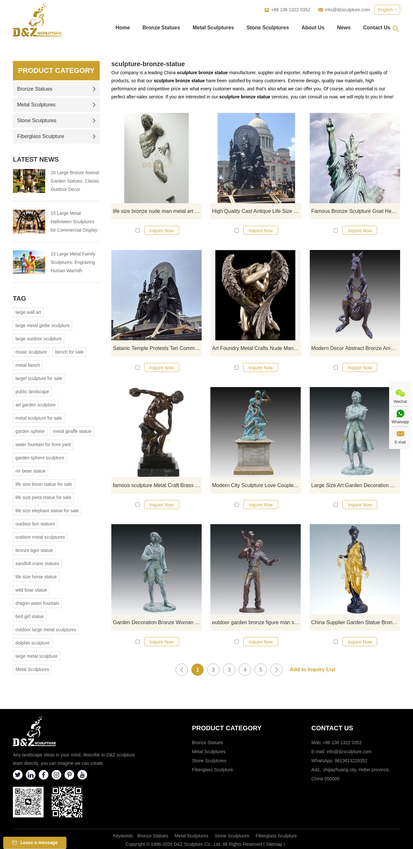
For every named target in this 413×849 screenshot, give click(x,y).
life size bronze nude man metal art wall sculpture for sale (157, 211)
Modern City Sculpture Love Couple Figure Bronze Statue (256, 485)
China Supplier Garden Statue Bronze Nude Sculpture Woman (355, 622)
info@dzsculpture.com (347, 9)
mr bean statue (30, 471)
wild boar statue (31, 590)
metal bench (27, 365)
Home (123, 27)
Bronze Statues (161, 27)
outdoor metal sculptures (40, 537)
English (385, 9)
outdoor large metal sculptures (45, 629)
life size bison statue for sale (43, 484)
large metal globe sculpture (42, 325)
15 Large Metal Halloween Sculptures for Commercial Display (74, 222)
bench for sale (69, 352)
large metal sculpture (36, 656)
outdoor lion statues (35, 523)
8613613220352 (351, 760)
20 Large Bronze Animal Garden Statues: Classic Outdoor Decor (75, 181)
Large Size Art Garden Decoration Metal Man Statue (355, 485)
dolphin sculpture (32, 642)
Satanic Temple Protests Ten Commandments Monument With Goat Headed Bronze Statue (157, 348)
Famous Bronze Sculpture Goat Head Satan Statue (355, 211)
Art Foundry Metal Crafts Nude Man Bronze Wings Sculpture (256, 348)
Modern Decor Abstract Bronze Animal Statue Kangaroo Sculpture (355, 348)
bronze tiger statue (34, 550)
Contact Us (376, 27)
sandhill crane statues (37, 563)
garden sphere (30, 431)
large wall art (28, 312)
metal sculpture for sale (38, 418)
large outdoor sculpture (38, 338)
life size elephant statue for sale (47, 510)
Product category (227, 728)
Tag (19, 298)
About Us (313, 27)
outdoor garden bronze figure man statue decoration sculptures (256, 622)
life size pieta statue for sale (43, 497)
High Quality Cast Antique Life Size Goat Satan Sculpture (256, 211)
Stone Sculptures (268, 27)
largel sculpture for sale (38, 378)
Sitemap (274, 844)
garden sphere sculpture (39, 457)
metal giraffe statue (72, 431)
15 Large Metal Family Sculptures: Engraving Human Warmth (73, 262)
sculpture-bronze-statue (148, 63)
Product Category (56, 70)
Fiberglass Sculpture (56, 136)
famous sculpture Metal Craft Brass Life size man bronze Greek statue (157, 485)
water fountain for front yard (43, 444)
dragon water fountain (37, 603)
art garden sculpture (35, 404)
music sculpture (31, 352)
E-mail (400, 442)
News (344, 27)
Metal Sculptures (213, 27)
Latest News (36, 159)
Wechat (400, 401)
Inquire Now (161, 230)
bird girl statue (29, 616)
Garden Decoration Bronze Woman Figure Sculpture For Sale (157, 622)
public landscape (32, 391)
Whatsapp (400, 422)
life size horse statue (36, 576)
